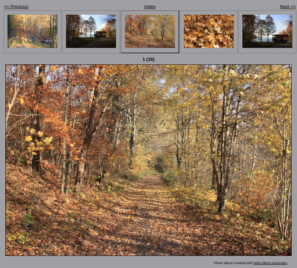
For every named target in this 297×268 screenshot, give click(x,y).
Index (149, 6)
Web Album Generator (270, 263)
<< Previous (16, 6)
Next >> (288, 6)
